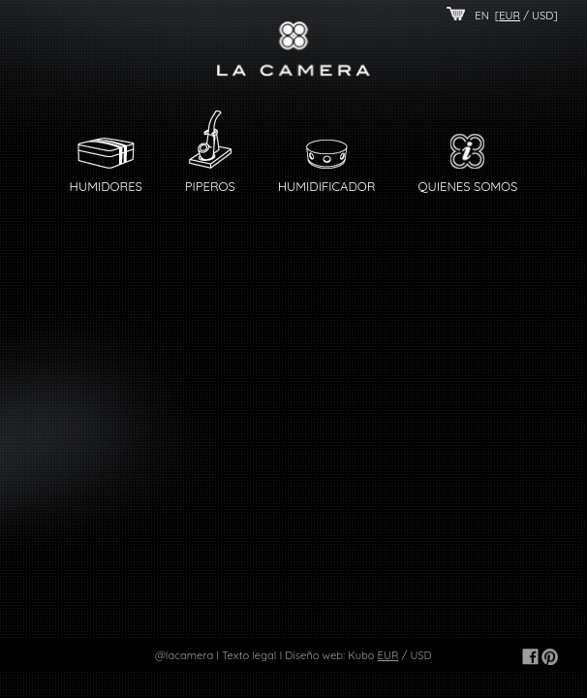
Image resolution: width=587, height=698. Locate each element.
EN (482, 15)
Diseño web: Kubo (329, 655)
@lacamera (184, 655)
